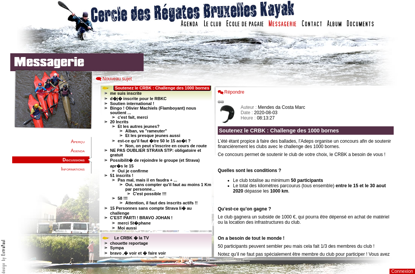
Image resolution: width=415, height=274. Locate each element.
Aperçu (78, 141)
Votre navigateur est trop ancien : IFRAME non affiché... (154, 171)
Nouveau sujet (117, 78)
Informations (73, 169)
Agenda (78, 150)
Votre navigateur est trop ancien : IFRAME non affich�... (307, 171)
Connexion (402, 271)
